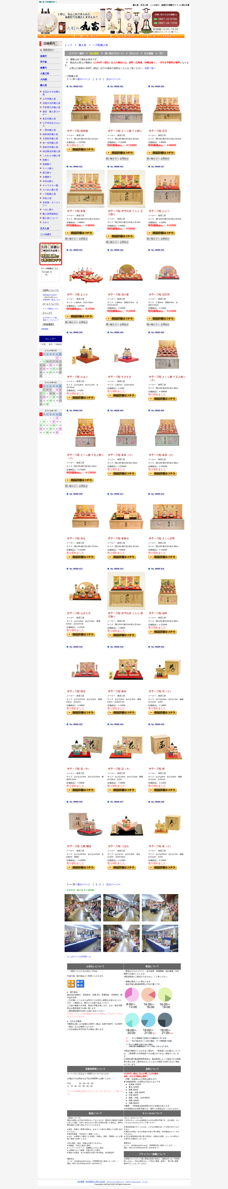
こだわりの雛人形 (51, 155)
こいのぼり (45, 234)
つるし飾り (48, 209)
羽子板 (43, 62)
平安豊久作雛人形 (51, 107)
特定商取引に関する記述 (95, 1182)
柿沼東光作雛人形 (51, 151)
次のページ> (113, 79)
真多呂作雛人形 (50, 147)
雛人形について (50, 218)
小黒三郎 (44, 73)
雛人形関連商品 (50, 214)
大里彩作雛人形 (50, 138)
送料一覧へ (150, 68)
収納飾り (47, 164)
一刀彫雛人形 (49, 194)
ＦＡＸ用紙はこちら (51, 309)
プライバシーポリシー (115, 1182)
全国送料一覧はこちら (51, 300)
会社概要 (80, 1182)
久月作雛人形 (49, 99)
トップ (68, 45)
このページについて (133, 1182)
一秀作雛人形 (49, 130)
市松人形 (47, 198)
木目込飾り (48, 181)
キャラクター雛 (50, 185)
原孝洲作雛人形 (50, 134)
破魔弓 (43, 67)
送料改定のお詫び (50, 295)
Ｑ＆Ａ (46, 222)
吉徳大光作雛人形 (51, 103)
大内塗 (43, 79)
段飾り (46, 160)
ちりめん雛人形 (50, 189)
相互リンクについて (51, 320)
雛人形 (43, 85)
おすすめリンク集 (50, 318)
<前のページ (83, 79)
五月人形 (44, 228)
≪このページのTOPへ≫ (78, 956)
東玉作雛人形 (49, 118)
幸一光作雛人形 (50, 143)
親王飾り (47, 172)
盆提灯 (43, 56)
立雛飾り (47, 177)
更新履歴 (44, 329)
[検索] (46, 272)
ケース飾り (48, 168)
